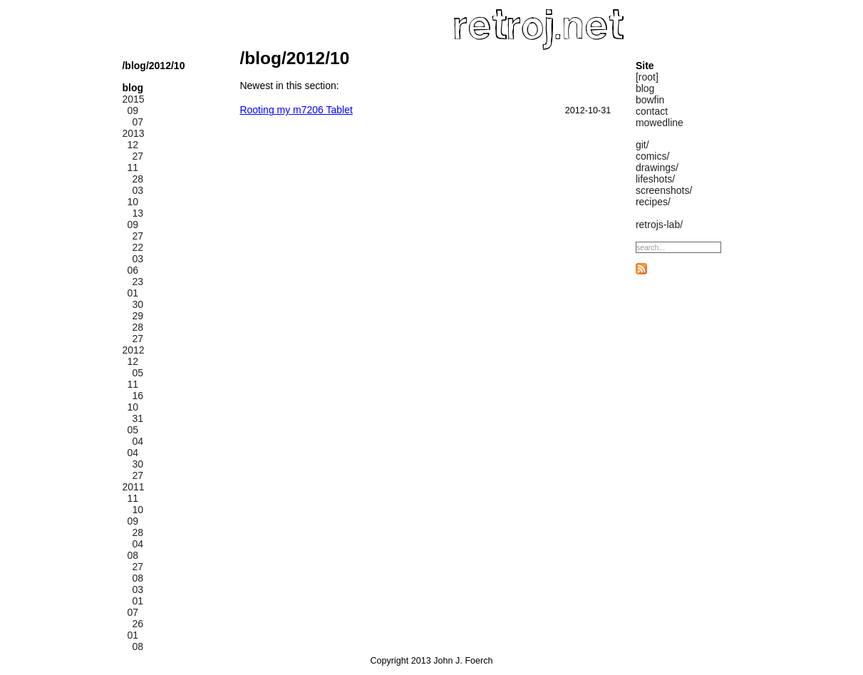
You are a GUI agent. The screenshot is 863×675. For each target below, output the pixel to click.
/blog (133, 65)
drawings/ (657, 167)
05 (137, 372)
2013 (133, 133)
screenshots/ (664, 190)
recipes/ (653, 201)
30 (137, 304)
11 (132, 167)
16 (137, 395)
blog (645, 88)
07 (137, 122)
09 (132, 110)
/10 (178, 65)
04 (137, 441)
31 (137, 418)
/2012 (158, 65)
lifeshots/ (655, 179)
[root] (647, 77)
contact (652, 111)
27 (137, 156)
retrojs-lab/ (659, 224)
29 (137, 315)
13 (137, 213)
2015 (133, 99)
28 (137, 179)
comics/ (652, 156)
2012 (133, 350)
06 (132, 270)
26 (137, 623)
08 (132, 555)
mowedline (659, 122)
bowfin (650, 99)
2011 (133, 487)
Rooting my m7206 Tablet (296, 109)
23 (137, 281)
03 (137, 190)
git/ (642, 144)
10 (132, 201)
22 (137, 247)
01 (132, 293)
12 (132, 144)
